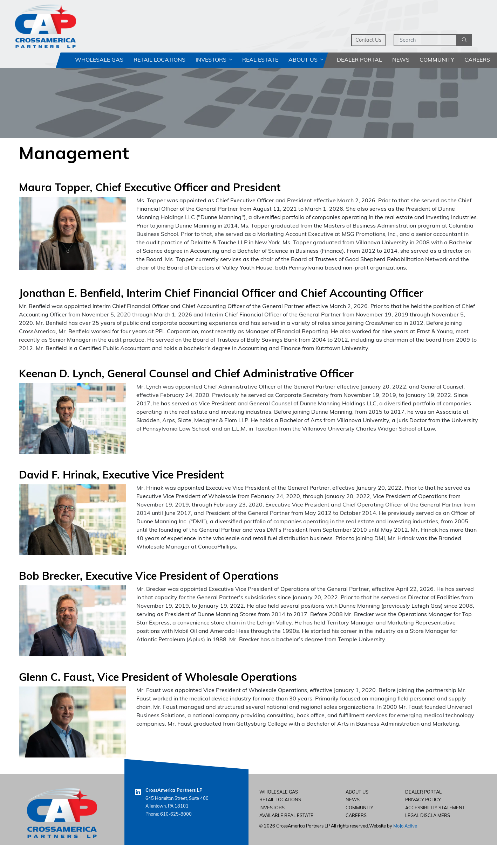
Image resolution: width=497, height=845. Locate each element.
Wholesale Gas (99, 60)
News (400, 60)
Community (437, 60)
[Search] (425, 40)
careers (356, 815)
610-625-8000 (176, 814)
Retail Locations (159, 60)
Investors (214, 60)
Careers (477, 60)
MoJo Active (405, 826)
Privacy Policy (423, 800)
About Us (305, 60)
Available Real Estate (286, 815)
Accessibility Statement (435, 808)
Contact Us (368, 40)
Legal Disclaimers (427, 815)
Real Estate (260, 60)
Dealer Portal (359, 60)
